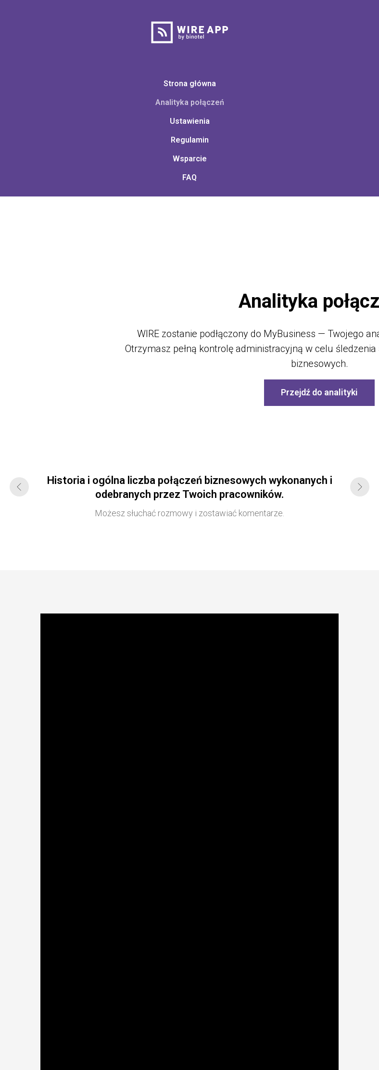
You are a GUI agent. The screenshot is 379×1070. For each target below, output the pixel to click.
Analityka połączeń (189, 102)
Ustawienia (190, 121)
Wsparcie (190, 158)
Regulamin (190, 139)
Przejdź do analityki (319, 392)
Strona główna (190, 83)
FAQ (189, 177)
